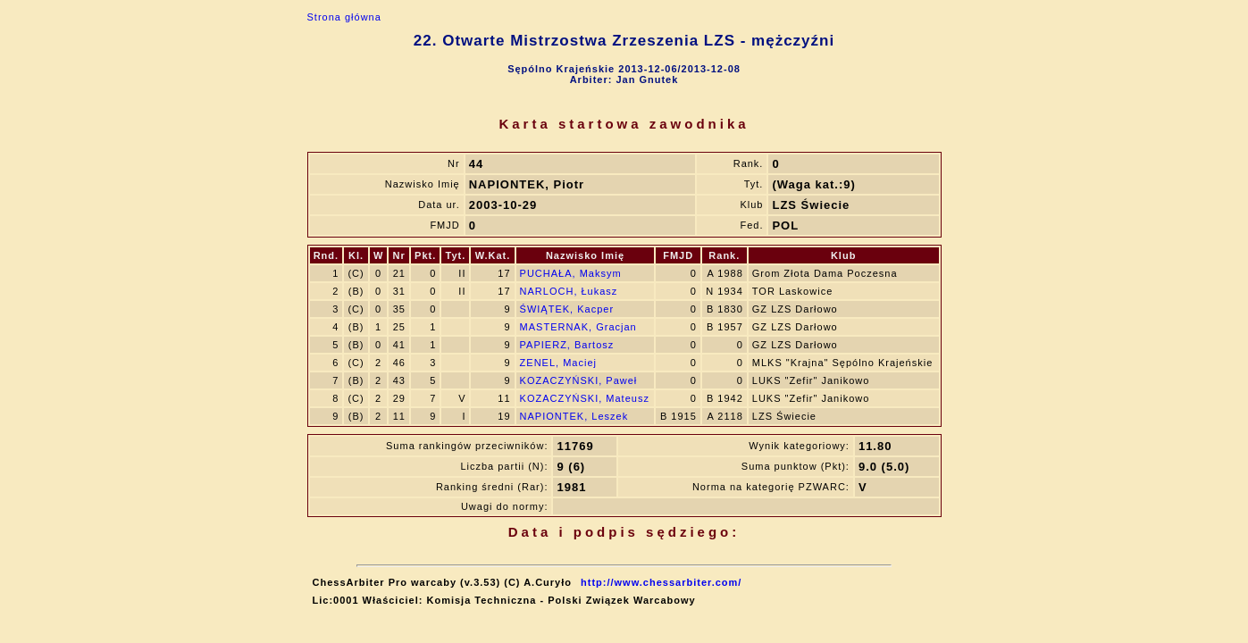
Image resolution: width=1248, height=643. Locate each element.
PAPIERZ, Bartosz (567, 344)
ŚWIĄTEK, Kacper (567, 309)
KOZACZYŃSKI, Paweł (579, 380)
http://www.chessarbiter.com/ (661, 582)
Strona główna (344, 17)
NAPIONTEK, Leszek (574, 416)
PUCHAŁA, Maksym (571, 273)
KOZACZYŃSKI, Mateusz (584, 398)
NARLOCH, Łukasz (569, 291)
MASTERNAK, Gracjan (578, 327)
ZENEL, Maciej (558, 362)
